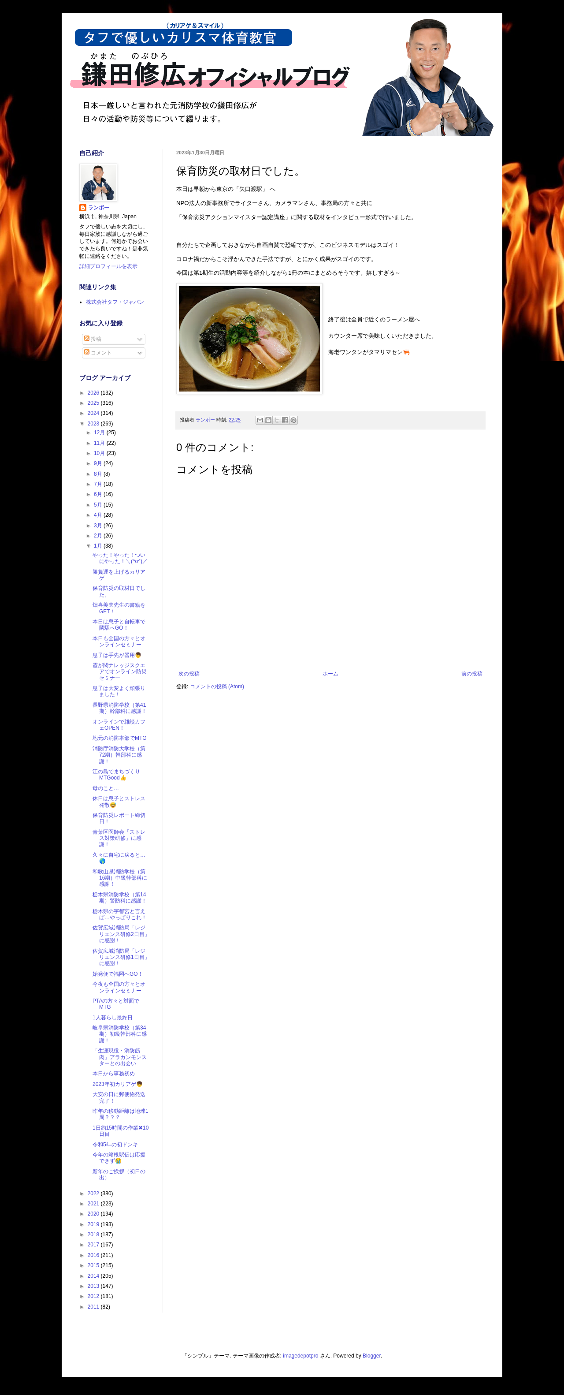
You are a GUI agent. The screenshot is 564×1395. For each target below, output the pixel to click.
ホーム (330, 674)
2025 (94, 403)
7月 (99, 484)
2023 (94, 424)
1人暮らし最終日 (113, 1018)
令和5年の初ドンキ (115, 1144)
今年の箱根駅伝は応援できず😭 (119, 1158)
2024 (94, 413)
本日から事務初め (114, 1073)
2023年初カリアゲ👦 (118, 1084)
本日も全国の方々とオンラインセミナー (119, 641)
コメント (98, 353)
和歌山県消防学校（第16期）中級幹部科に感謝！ (120, 878)
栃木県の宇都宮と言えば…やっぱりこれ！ (120, 914)
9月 (99, 463)
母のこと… (106, 788)
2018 (94, 1234)
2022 (94, 1193)
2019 (94, 1224)
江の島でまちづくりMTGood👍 (116, 774)
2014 (94, 1276)
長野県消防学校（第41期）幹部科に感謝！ (120, 708)
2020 (94, 1214)
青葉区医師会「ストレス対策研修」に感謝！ (119, 838)
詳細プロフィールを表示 (108, 266)
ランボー (98, 208)
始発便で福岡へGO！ (118, 974)
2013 (94, 1286)
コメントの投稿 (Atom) (217, 686)
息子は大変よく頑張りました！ (119, 691)
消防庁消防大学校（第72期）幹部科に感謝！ (119, 755)
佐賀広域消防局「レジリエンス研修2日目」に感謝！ (121, 934)
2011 (94, 1307)
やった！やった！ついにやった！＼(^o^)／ (120, 558)
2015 (94, 1265)
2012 (94, 1296)
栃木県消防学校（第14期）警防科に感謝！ (120, 897)
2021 (94, 1204)
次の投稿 (189, 674)
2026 (94, 393)
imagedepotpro (300, 1356)
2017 (94, 1245)
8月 (99, 474)
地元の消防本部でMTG (120, 738)
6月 (99, 494)
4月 (99, 515)
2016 (94, 1255)
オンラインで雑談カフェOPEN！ (119, 725)
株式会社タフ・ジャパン (115, 302)
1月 (99, 546)
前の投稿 (471, 674)
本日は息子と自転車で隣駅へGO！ (119, 625)
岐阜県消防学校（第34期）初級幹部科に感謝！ (120, 1034)
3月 (99, 525)
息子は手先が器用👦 (117, 655)
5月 (99, 505)
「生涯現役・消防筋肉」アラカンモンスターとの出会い (120, 1057)
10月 (100, 453)
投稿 (92, 339)
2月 (99, 536)
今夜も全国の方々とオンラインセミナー (119, 987)
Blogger (372, 1356)
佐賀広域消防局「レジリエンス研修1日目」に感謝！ (121, 957)
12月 (100, 432)
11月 (100, 443)
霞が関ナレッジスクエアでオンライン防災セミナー (120, 671)
